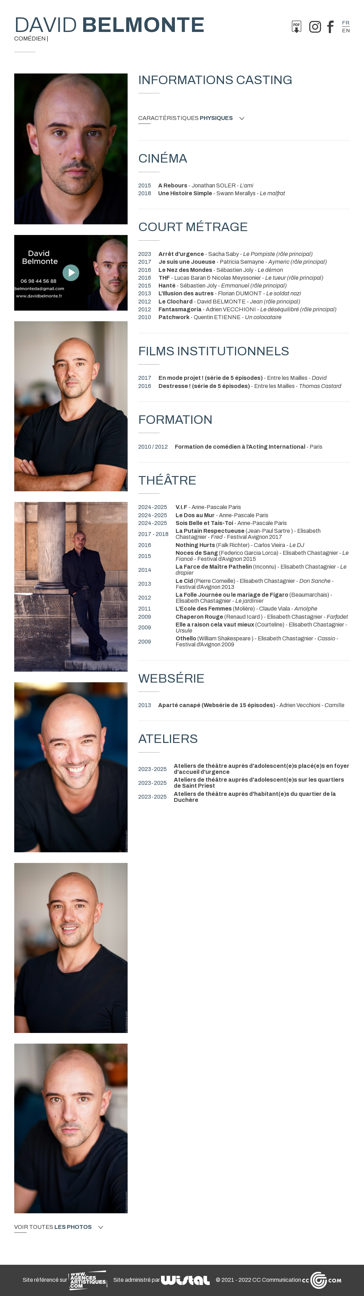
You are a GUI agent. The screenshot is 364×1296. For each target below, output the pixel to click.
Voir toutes (58, 1227)
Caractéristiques (191, 118)
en (346, 30)
